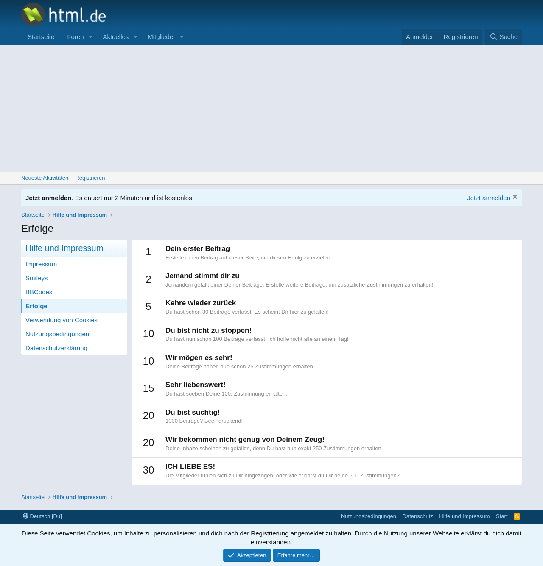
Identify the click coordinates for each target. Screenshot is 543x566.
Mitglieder (161, 36)
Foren (75, 36)
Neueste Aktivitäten (44, 178)
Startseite (41, 36)
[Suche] (503, 37)
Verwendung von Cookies (61, 319)
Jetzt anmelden (488, 197)
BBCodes (38, 292)
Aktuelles (116, 36)
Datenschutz (418, 516)
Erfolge (36, 305)
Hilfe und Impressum (464, 516)
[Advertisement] (271, 108)
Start (501, 516)
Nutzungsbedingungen (57, 333)
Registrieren (90, 178)
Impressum (41, 264)
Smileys (36, 278)
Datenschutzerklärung (56, 347)
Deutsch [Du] (42, 516)
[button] (90, 37)
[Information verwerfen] (514, 197)
